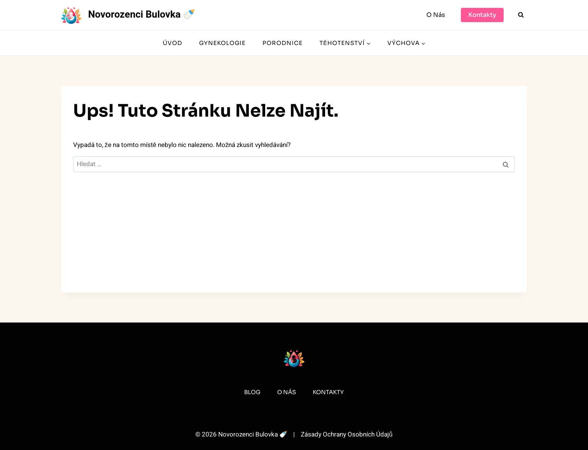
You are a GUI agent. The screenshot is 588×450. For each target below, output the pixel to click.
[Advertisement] (294, 240)
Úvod (172, 42)
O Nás (435, 15)
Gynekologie (222, 42)
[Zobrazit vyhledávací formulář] (521, 15)
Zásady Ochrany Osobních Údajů (346, 434)
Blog (252, 392)
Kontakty (482, 15)
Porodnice (282, 42)
